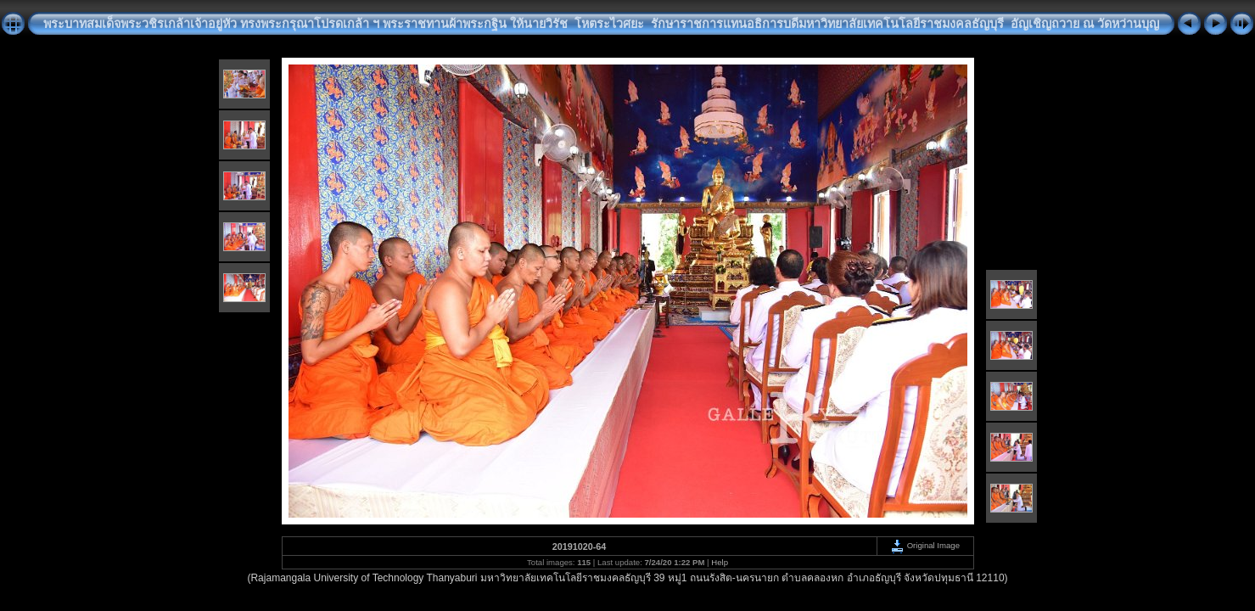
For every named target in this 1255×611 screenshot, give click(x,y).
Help (719, 562)
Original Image (925, 545)
